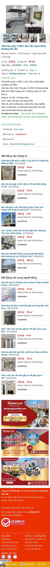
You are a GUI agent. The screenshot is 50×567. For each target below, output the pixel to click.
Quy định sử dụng (8, 546)
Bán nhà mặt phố (8, 53)
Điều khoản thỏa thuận (10, 542)
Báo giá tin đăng (31, 542)
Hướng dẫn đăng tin (33, 549)
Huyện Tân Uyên (39, 53)
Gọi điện (13, 564)
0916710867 (22, 268)
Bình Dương (24, 53)
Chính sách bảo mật (9, 549)
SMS (43, 564)
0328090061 (21, 134)
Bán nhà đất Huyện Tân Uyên (19, 117)
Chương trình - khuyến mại (35, 539)
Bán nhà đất (26, 114)
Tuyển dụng (6, 539)
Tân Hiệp (7, 57)
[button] (47, 8)
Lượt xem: (4, 560)
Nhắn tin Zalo (29, 564)
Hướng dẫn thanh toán (34, 546)
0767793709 (22, 221)
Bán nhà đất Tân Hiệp (40, 117)
